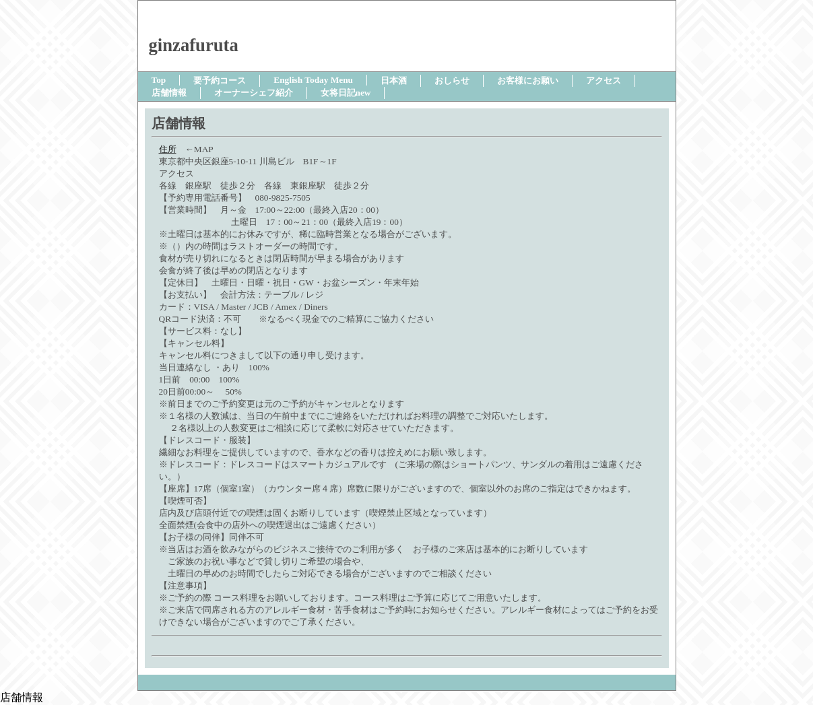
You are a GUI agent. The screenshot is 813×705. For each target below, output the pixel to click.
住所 (167, 149)
